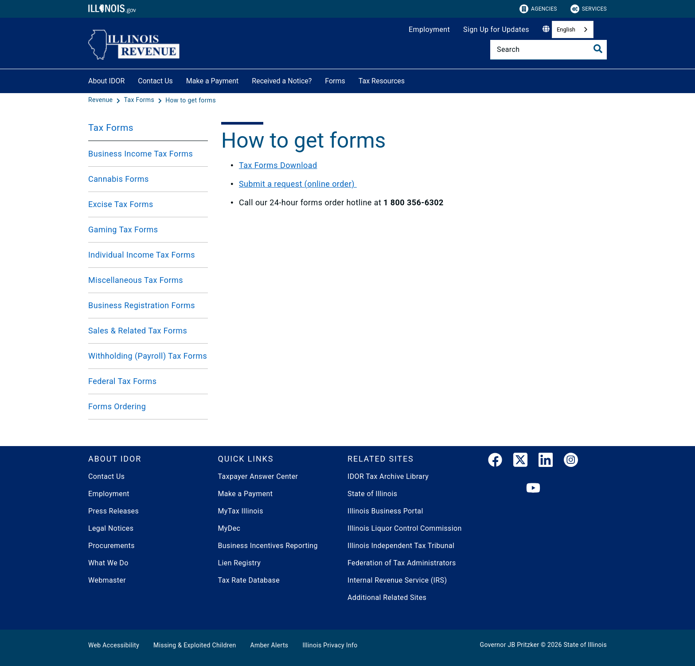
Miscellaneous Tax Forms (135, 280)
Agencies (538, 8)
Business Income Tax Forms (140, 153)
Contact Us (155, 81)
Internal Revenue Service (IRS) (397, 580)
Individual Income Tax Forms (141, 254)
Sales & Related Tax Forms (137, 330)
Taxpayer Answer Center (258, 476)
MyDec (229, 528)
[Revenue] (101, 100)
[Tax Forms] (140, 100)
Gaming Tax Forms (123, 229)
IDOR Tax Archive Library (388, 476)
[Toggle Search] (597, 48)
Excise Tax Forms (120, 204)
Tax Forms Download (278, 165)
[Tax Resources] (411, 79)
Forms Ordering (117, 406)
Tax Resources (382, 81)
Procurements (111, 545)
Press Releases (113, 511)
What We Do (108, 563)
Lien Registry (239, 563)
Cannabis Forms (118, 179)
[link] (495, 461)
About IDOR (106, 81)
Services (588, 8)
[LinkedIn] (546, 461)
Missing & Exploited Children (194, 645)
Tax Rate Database (249, 580)
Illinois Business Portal (385, 511)
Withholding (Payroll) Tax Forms (147, 355)
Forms (335, 81)
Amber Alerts (269, 645)
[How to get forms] (190, 100)
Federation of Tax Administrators (402, 563)
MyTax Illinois (240, 511)
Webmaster (107, 580)
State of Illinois (372, 494)
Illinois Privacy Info (329, 645)
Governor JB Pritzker (509, 644)
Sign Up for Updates (496, 29)
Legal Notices (110, 528)
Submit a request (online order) (298, 183)
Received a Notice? (282, 81)
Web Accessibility (113, 645)
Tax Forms (110, 127)
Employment (429, 29)
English (566, 29)
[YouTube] (533, 488)
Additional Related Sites (387, 597)
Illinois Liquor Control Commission (405, 528)
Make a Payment (212, 81)
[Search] (548, 49)
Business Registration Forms (141, 305)
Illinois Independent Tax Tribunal (401, 545)
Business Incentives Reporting (268, 545)
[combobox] (572, 29)
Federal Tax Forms (122, 381)
